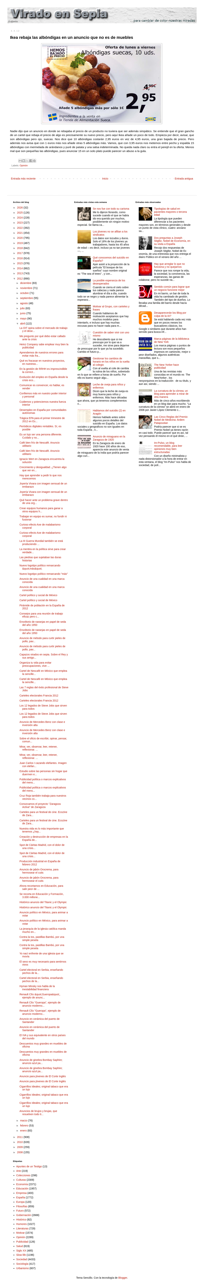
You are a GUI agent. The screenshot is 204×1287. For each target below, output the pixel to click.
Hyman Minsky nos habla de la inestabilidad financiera (37, 988)
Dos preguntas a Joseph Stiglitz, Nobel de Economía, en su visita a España (172, 241)
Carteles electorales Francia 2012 (38, 695)
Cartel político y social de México (38, 595)
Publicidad (22, 1241)
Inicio (105, 178)
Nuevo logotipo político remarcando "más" (43, 573)
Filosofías (21, 1206)
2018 (20, 248)
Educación (22, 1188)
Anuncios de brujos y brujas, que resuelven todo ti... (38, 1113)
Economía (22, 1184)
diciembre (26, 283)
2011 (20, 1137)
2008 (20, 1152)
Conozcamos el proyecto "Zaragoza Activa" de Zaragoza (40, 805)
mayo (23, 318)
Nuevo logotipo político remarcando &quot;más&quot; (39, 567)
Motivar (20, 1232)
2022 (20, 227)
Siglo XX (21, 1250)
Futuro (20, 1210)
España (20, 1197)
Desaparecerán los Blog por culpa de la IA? (170, 314)
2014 (20, 268)
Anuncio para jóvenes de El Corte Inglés (42, 1076)
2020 (20, 237)
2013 (20, 273)
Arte (18, 1170)
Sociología (22, 1263)
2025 (20, 212)
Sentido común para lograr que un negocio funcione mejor (172, 288)
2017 (20, 253)
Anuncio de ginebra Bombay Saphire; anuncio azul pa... (40, 1061)
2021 (20, 232)
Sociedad (21, 1259)
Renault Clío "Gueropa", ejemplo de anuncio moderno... (40, 1004)
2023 (20, 222)
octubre (24, 293)
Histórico (21, 1219)
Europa (20, 1201)
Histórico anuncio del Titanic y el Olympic (43, 902)
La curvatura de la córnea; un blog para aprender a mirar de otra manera (171, 394)
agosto (24, 303)
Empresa (21, 1192)
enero (23, 1130)
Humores (21, 1224)
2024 (20, 217)
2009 (20, 1147)
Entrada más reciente (23, 178)
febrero (24, 1125)
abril (23, 323)
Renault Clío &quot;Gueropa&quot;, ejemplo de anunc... (39, 996)
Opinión (24, 165)
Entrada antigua (184, 178)
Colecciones (23, 1175)
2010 (20, 1142)
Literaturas (22, 1228)
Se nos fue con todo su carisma (111, 208)
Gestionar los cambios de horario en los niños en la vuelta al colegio (111, 361)
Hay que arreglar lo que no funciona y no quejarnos (169, 265)
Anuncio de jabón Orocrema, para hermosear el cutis (38, 871)
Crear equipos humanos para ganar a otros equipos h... (41, 510)
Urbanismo (22, 1268)
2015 (20, 263)
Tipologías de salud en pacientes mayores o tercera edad (170, 211)
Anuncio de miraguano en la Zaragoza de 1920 (109, 438)
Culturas (21, 1179)
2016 (20, 258)
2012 (20, 278)
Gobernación (23, 1215)
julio (22, 308)
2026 (20, 207)
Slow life (21, 1254)
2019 (20, 243)
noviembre (26, 288)
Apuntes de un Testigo (29, 1166)
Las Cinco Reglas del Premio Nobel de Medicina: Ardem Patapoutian (171, 420)
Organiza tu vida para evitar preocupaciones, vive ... (35, 664)
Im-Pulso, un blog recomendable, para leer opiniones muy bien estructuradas (168, 447)
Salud (19, 1246)
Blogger (122, 1277)
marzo (24, 1120)
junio (23, 313)
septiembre (27, 298)
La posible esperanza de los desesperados (109, 282)
